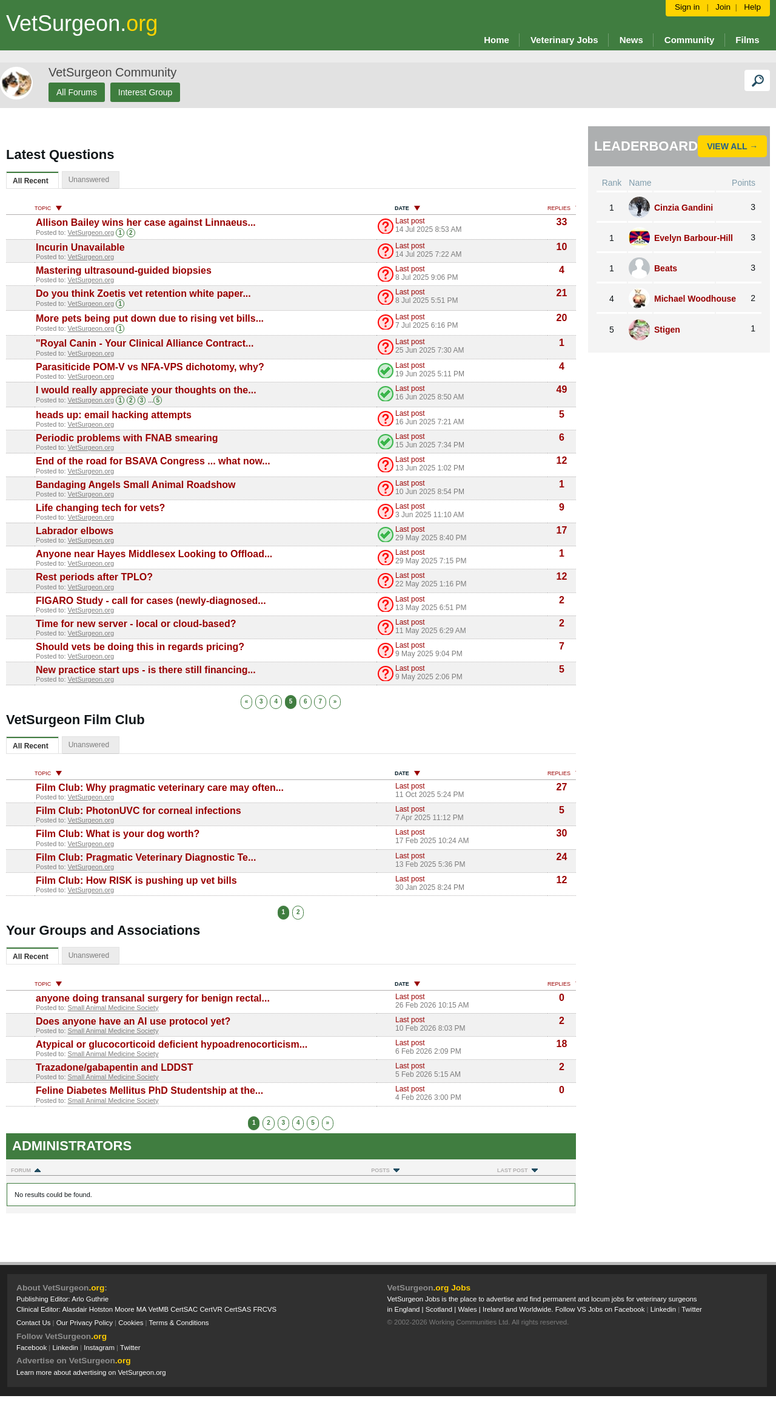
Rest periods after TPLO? (94, 577)
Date (407, 208)
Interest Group (145, 92)
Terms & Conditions (179, 1322)
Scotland (439, 1309)
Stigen (667, 329)
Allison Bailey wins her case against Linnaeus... (146, 222)
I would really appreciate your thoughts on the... (146, 390)
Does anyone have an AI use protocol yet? (133, 1021)
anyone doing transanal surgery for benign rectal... (153, 998)
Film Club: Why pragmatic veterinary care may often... (160, 787)
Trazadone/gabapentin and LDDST (114, 1067)
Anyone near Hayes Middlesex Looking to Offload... (154, 554)
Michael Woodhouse (695, 299)
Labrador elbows (74, 531)
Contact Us (33, 1322)
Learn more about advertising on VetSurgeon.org (91, 1372)
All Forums (76, 92)
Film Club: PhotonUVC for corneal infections (138, 810)
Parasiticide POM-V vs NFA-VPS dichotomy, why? (150, 367)
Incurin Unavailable (80, 247)
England (407, 1309)
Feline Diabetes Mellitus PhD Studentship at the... (149, 1090)
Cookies (130, 1322)
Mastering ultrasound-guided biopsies (124, 270)
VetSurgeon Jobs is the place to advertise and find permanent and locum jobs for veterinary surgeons (542, 1299)
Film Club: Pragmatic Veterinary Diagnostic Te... (146, 857)
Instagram (99, 1347)
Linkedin (65, 1347)
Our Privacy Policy (84, 1322)
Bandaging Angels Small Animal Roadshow (136, 485)
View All (727, 146)
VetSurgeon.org (91, 232)
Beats (665, 268)
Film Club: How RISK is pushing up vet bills (136, 880)
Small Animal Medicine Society (113, 1007)
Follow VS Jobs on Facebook (600, 1309)
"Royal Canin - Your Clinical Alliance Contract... (144, 343)
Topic (48, 208)
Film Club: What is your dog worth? (117, 834)
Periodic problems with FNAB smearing (127, 438)
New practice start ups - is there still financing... (146, 670)
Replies (564, 208)
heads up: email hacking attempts (114, 415)
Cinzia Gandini (683, 207)
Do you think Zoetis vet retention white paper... (143, 293)
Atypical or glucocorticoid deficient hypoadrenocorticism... (171, 1044)
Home (496, 40)
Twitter (130, 1347)
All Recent (30, 181)
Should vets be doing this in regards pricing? (140, 647)
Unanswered (89, 179)
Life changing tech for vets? (100, 508)
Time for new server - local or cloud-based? (136, 624)
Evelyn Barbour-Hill (693, 238)
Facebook (31, 1347)
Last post (410, 221)
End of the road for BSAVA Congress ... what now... (153, 461)
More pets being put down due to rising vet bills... (150, 318)
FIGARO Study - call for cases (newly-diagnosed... (151, 600)
